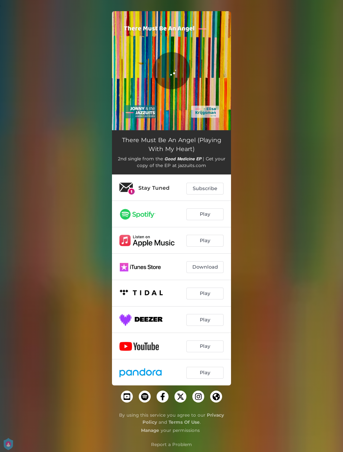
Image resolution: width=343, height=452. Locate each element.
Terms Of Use (184, 422)
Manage (150, 430)
